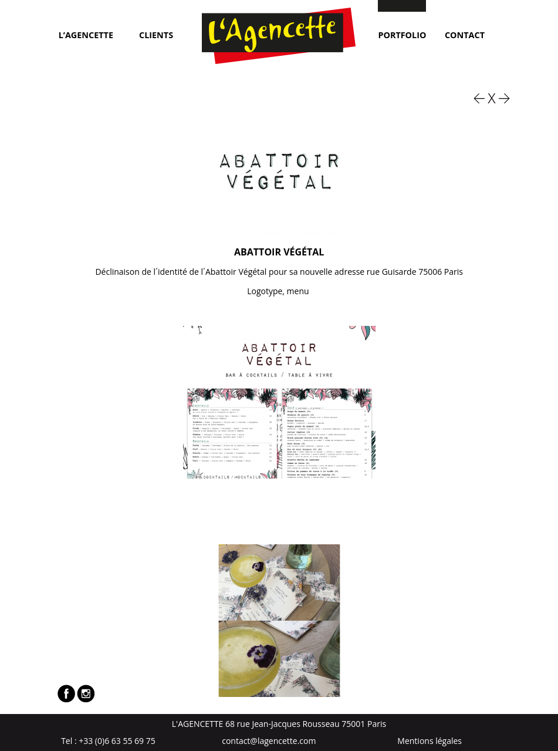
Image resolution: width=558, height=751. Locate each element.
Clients (156, 34)
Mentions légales (429, 740)
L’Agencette (86, 34)
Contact (465, 34)
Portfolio (402, 34)
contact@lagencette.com (269, 740)
